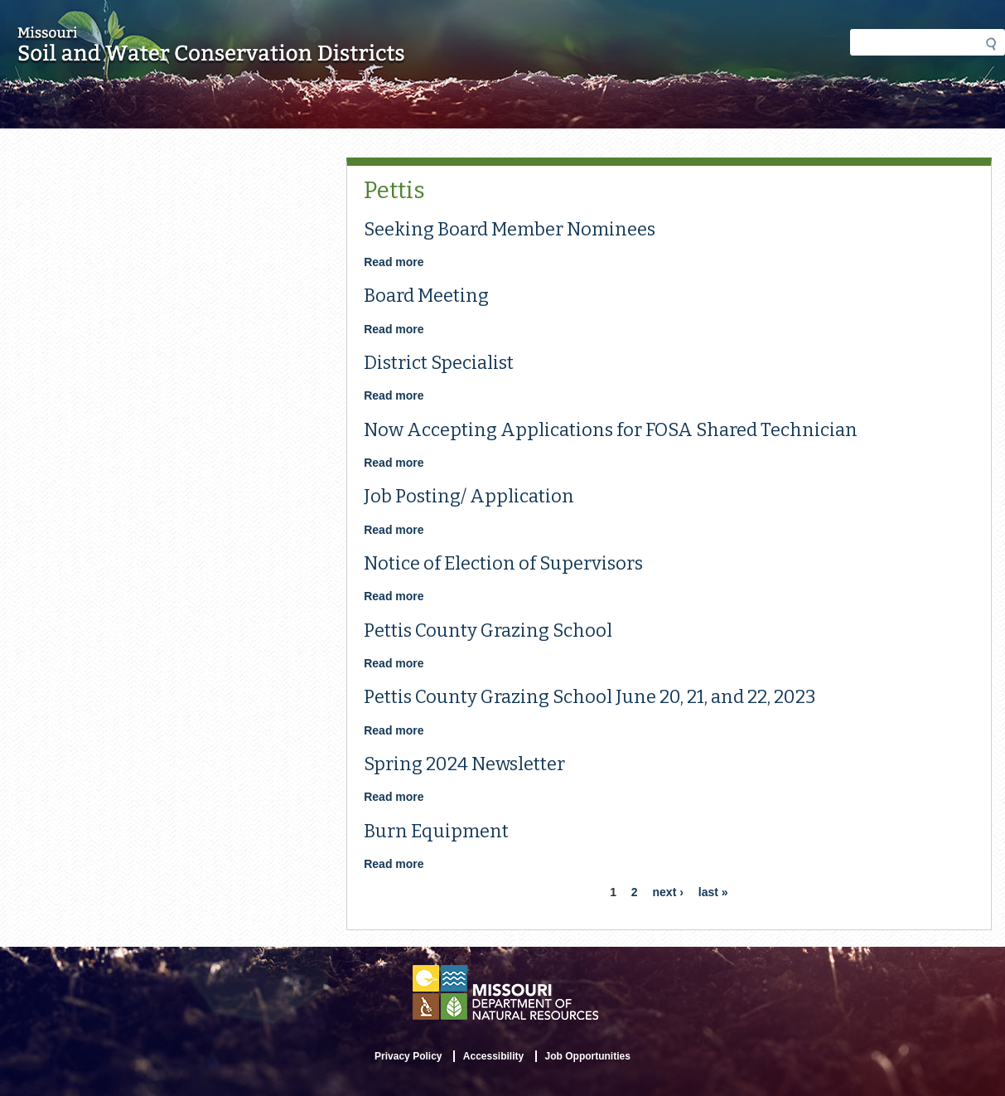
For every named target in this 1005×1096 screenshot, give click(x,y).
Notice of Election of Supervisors (503, 563)
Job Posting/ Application (469, 496)
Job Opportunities (588, 1056)
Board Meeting (426, 295)
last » (713, 892)
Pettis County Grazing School (488, 630)
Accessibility (493, 1056)
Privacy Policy (408, 1056)
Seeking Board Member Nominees (509, 229)
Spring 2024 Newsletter (464, 764)
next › (668, 892)
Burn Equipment (436, 831)
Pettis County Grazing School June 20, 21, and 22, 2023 (589, 697)
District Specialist (439, 363)
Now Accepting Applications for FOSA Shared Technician (611, 430)
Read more (393, 262)
